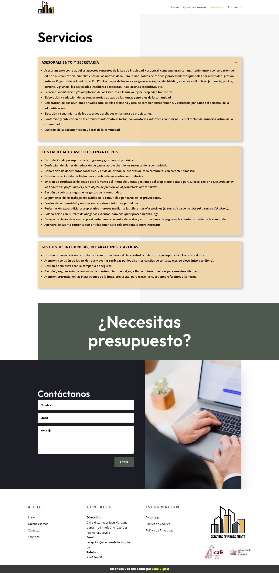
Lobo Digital (160, 569)
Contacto (235, 7)
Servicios (217, 7)
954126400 (94, 557)
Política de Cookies (158, 524)
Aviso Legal (153, 517)
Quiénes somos (194, 7)
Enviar (124, 462)
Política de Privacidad (159, 530)
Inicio (175, 7)
